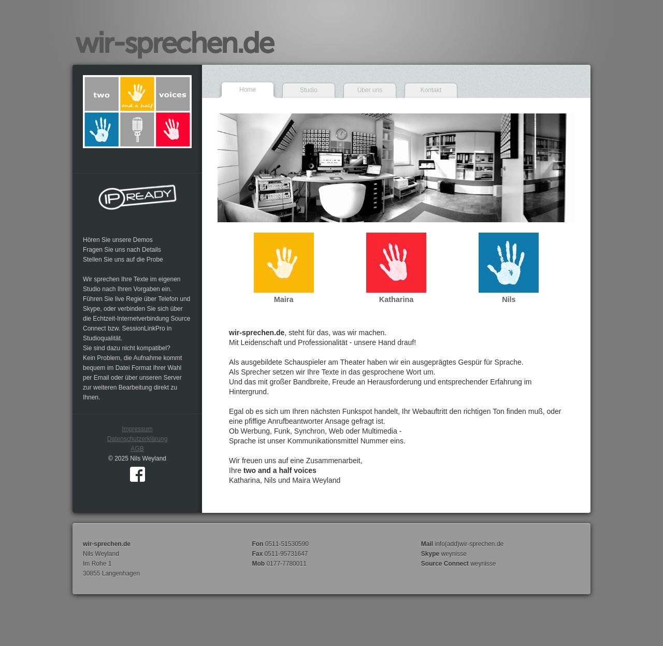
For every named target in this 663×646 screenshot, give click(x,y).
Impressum (137, 429)
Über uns (370, 90)
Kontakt (431, 90)
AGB (137, 448)
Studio (309, 90)
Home (247, 89)
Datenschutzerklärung (137, 438)
